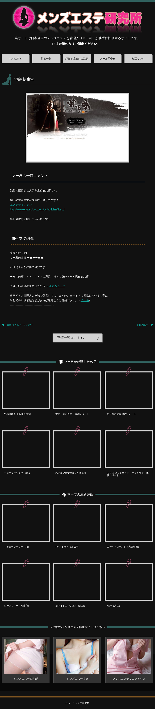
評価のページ (57, 286)
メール (85, 300)
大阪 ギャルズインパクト (20, 324)
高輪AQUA (142, 324)
